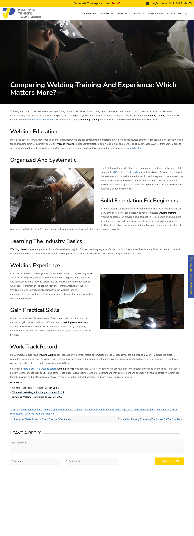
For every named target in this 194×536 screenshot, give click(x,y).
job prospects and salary (40, 119)
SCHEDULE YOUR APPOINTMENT (191, 276)
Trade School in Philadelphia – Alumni (63, 409)
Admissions (106, 13)
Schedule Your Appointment (97, 3)
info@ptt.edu (158, 3)
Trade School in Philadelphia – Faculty (104, 409)
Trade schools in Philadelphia (140, 409)
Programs (90, 13)
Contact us (174, 13)
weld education (134, 148)
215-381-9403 (182, 3)
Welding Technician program (39, 413)
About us (138, 13)
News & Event (156, 13)
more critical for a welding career (39, 368)
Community (123, 13)
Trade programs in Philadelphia (26, 409)
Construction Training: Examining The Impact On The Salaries (148, 419)
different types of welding (126, 172)
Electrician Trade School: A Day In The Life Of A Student (42, 419)
